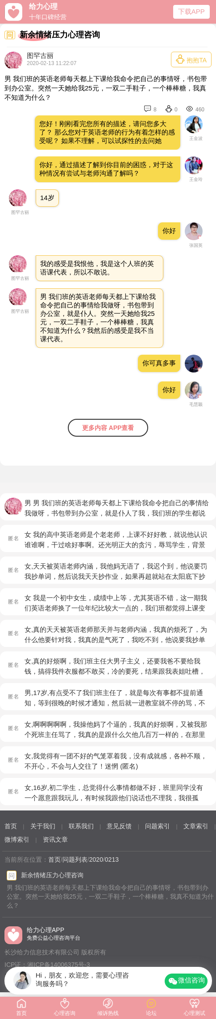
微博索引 (16, 839)
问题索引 (157, 826)
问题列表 (74, 859)
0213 (112, 859)
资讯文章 (55, 839)
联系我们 (81, 826)
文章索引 (195, 826)
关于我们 (42, 826)
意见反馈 (119, 826)
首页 (10, 826)
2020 (96, 859)
